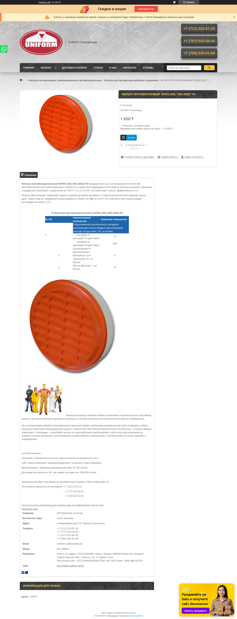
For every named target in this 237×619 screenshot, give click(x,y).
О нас (113, 67)
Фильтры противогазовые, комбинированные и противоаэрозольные (65, 80)
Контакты (129, 67)
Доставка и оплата (74, 67)
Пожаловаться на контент (131, 616)
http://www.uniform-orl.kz (70, 565)
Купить (131, 137)
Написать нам (30, 509)
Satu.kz (132, 613)
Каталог (46, 67)
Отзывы (148, 67)
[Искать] (209, 67)
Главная (28, 67)
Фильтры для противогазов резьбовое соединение (131, 80)
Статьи (98, 67)
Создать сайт (45, 2)
